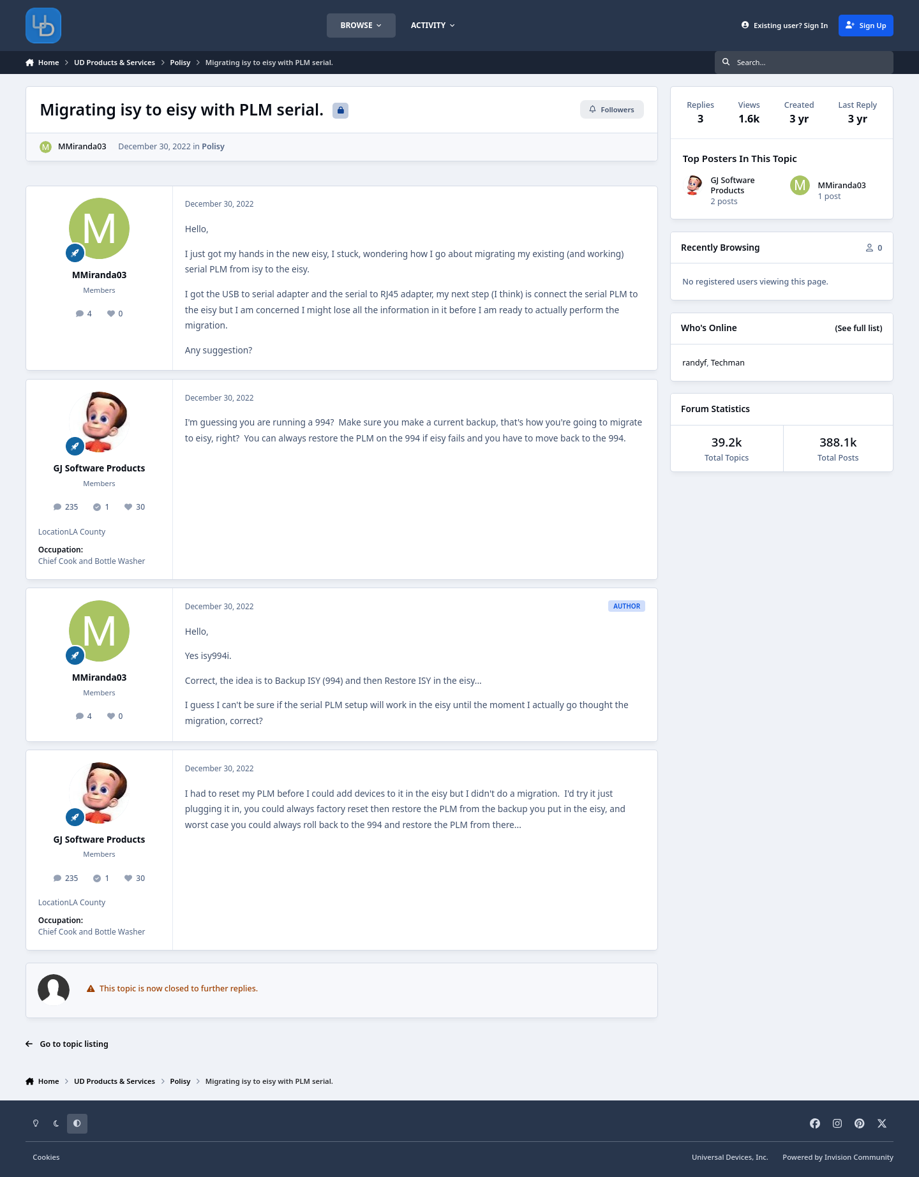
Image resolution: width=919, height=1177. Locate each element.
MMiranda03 (82, 146)
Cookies (46, 1157)
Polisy (213, 146)
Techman (728, 362)
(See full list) (858, 328)
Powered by (837, 1157)
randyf (694, 362)
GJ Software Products (100, 468)
